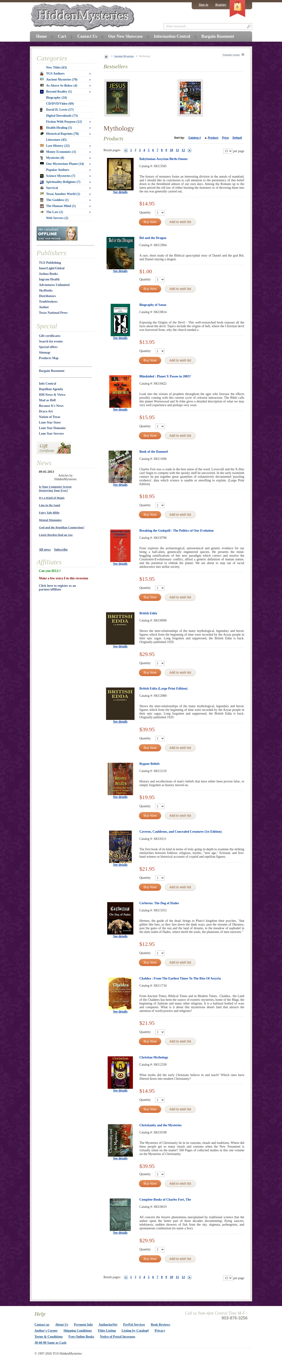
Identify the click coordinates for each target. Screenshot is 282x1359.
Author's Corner (46, 1330)
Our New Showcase (125, 36)
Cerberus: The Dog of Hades (159, 903)
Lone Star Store (50, 422)
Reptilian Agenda (51, 389)
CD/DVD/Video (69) (60, 103)
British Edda (148, 613)
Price (225, 137)
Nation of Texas (49, 417)
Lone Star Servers (51, 433)
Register (220, 4)
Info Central (47, 383)
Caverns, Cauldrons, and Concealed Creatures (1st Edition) (180, 831)
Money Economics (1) (58, 152)
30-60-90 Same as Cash (50, 1342)
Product (213, 137)
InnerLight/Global (51, 268)
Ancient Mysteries (124, 56)
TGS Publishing (50, 262)
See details (120, 192)
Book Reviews (160, 1324)
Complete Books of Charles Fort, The (165, 1199)
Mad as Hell (47, 400)
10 (171, 150)
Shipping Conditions (77, 1330)
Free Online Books (81, 1336)
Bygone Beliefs (149, 764)
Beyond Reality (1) (56, 92)
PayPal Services (134, 1324)
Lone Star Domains (52, 428)
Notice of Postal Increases (117, 1336)
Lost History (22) (55, 146)
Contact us (41, 1324)
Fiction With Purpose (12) (64, 121)
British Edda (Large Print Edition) (163, 688)
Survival (49, 188)
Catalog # (194, 137)
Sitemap (44, 352)
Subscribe (61, 549)
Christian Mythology (153, 1057)
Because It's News (51, 406)
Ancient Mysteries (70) (58, 79)
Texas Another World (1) (60, 194)
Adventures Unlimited (54, 285)
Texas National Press (53, 312)
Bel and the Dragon (152, 238)
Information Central (172, 36)
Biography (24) (56, 97)
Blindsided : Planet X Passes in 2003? (165, 376)
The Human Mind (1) (58, 206)
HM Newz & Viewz (52, 394)
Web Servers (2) (57, 218)
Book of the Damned (153, 451)
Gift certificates (49, 336)
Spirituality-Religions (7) (60, 182)
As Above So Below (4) (58, 85)
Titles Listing (107, 1330)
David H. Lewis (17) (57, 110)
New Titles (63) (56, 67)
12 (183, 150)
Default (237, 137)
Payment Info (83, 1324)
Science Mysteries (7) (57, 176)
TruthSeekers (48, 301)
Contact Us (87, 36)
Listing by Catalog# (135, 1330)
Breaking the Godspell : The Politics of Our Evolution (176, 530)
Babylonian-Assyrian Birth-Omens (163, 159)
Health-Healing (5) (56, 128)
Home (41, 36)
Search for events (51, 341)
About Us (61, 1324)
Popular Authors (57, 170)
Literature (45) (56, 139)
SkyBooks (46, 290)
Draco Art (46, 411)
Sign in (203, 4)
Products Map (49, 358)
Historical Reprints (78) (59, 133)
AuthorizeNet (108, 1324)
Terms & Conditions (48, 1336)
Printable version (231, 54)
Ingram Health (49, 279)
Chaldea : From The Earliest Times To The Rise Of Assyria (180, 978)
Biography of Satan (152, 305)
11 (177, 150)
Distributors (47, 296)
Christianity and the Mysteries (160, 1125)
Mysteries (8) (52, 158)
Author (44, 307)
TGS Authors (52, 73)
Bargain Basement (51, 371)
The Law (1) (51, 212)
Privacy (160, 1330)
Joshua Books (48, 274)
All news (45, 549)
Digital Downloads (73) (62, 115)
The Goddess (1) (54, 200)
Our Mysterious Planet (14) (62, 164)
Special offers (48, 347)
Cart (62, 36)
